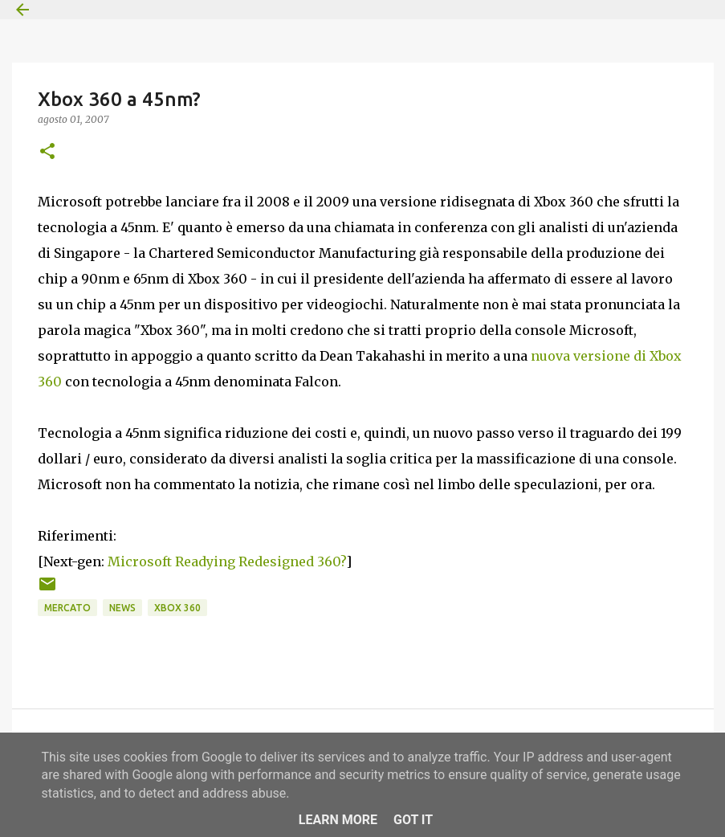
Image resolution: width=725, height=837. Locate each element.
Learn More (338, 819)
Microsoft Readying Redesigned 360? (227, 561)
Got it (413, 819)
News (122, 607)
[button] (47, 152)
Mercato (67, 607)
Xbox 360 (177, 607)
